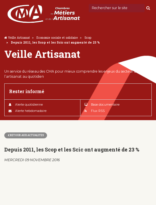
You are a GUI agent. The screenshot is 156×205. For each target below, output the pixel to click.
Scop (87, 38)
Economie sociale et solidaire (57, 38)
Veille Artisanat (19, 38)
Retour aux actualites (26, 135)
